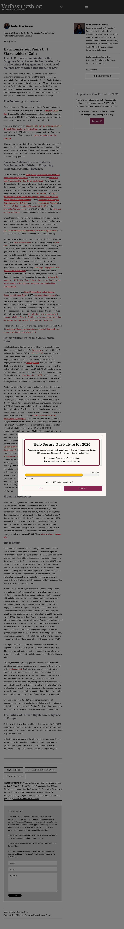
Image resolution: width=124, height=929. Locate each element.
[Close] (102, 436)
